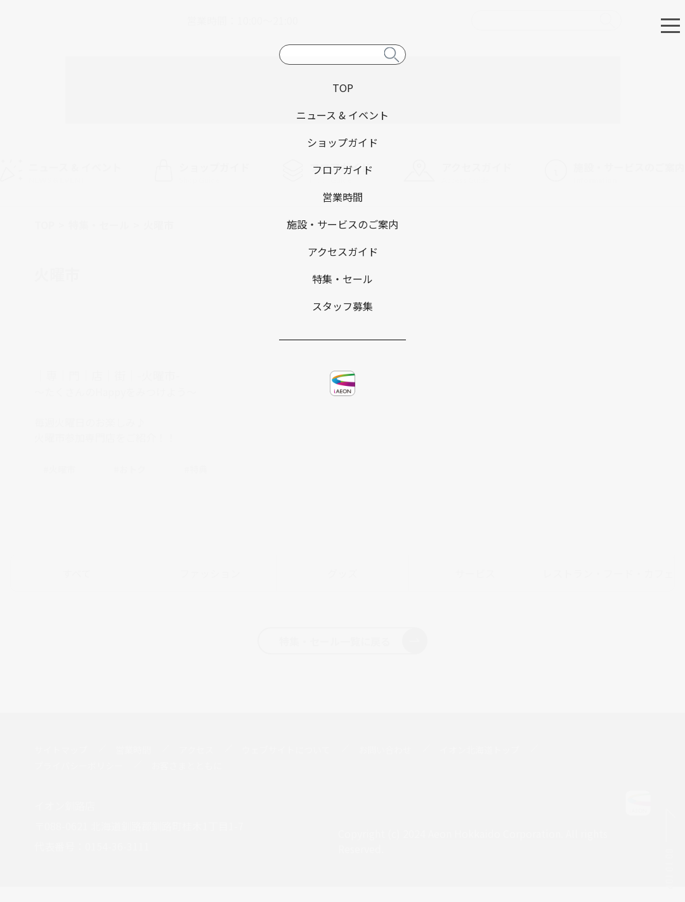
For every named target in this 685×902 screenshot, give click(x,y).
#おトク (130, 469)
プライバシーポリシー (78, 765)
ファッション (209, 573)
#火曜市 (59, 469)
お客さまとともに (186, 765)
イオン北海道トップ (479, 749)
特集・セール (98, 224)
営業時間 (133, 749)
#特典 (195, 469)
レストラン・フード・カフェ (608, 573)
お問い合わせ (385, 749)
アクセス (196, 749)
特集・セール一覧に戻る (353, 640)
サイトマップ (61, 749)
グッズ (342, 573)
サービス (475, 573)
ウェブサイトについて (286, 749)
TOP (44, 224)
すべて (76, 573)
